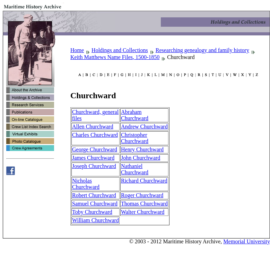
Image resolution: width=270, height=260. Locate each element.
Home (77, 50)
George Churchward (94, 149)
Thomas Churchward (144, 204)
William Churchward (95, 220)
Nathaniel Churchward (134, 169)
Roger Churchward (142, 195)
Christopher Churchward (134, 138)
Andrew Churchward (144, 126)
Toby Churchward (92, 212)
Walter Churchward (142, 212)
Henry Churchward (142, 149)
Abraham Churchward (134, 115)
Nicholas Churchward (85, 184)
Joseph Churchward (94, 166)
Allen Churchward (92, 126)
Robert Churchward (94, 195)
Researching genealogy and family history (202, 50)
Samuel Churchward (94, 204)
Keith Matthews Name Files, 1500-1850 (114, 57)
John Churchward (140, 158)
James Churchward (93, 158)
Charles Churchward (95, 135)
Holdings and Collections (120, 50)
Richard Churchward (144, 181)
